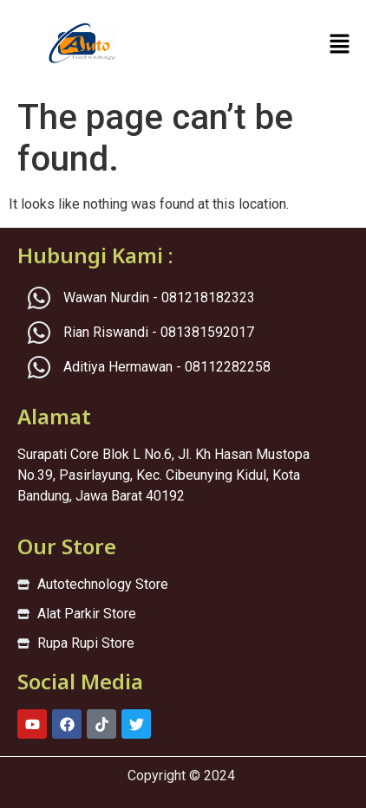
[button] (340, 45)
